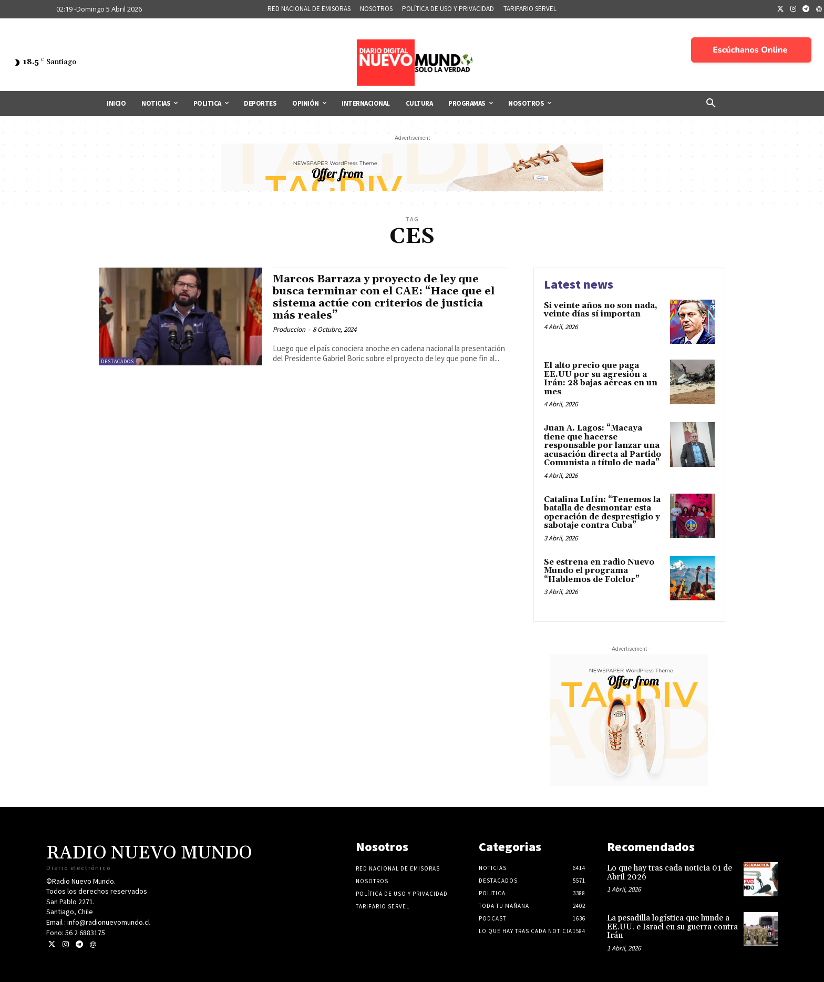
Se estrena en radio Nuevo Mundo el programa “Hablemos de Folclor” (599, 571)
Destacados (117, 361)
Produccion (289, 329)
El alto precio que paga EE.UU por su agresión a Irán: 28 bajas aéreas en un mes (600, 379)
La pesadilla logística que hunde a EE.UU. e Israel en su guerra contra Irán (672, 926)
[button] (711, 103)
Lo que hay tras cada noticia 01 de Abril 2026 (669, 872)
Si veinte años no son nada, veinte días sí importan (600, 310)
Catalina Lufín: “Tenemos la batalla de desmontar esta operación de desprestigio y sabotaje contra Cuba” (602, 513)
